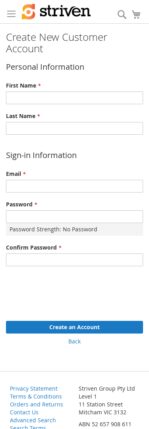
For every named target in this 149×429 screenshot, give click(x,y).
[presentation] (66, 289)
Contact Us (24, 412)
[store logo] (56, 11)
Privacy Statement (34, 388)
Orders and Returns (36, 404)
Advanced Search (33, 420)
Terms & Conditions (36, 396)
